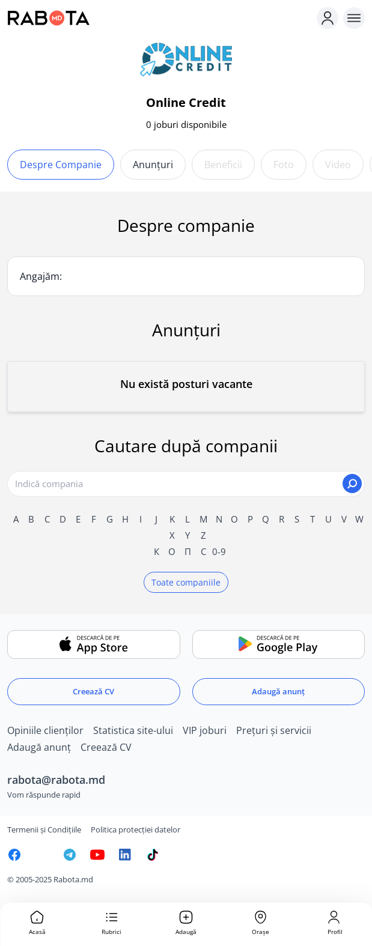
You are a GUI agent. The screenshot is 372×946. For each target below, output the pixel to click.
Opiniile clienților (45, 730)
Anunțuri (153, 164)
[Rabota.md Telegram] (70, 855)
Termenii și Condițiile (44, 829)
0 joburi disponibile (186, 124)
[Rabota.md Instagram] (42, 855)
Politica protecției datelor (135, 829)
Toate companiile (186, 582)
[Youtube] (97, 855)
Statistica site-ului (133, 730)
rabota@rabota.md (56, 779)
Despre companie (61, 164)
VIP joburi (205, 730)
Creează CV (93, 691)
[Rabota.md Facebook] (14, 855)
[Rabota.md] (159, 18)
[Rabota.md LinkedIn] (125, 855)
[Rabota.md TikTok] (153, 855)
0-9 (219, 551)
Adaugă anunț (278, 691)
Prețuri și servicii (273, 730)
